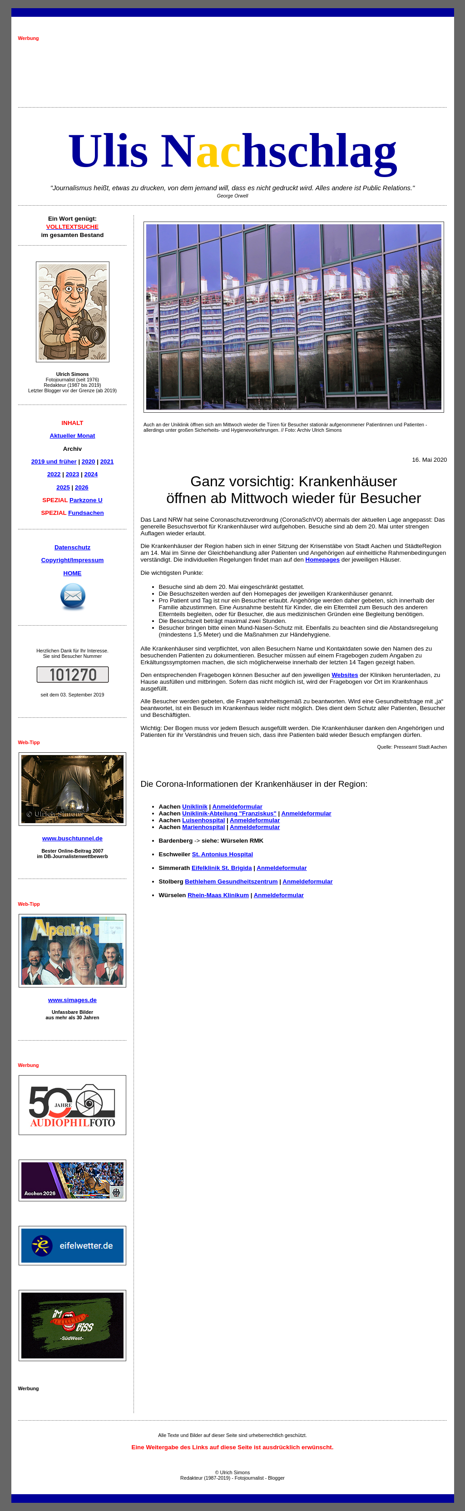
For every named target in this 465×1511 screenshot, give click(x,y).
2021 (107, 461)
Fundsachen (86, 512)
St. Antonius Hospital (222, 854)
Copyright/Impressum (72, 560)
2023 (72, 474)
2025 (63, 487)
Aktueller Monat (72, 435)
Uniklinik (195, 806)
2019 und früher (54, 461)
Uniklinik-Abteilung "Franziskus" (229, 813)
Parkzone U (86, 500)
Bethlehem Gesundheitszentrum (231, 881)
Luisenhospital (203, 820)
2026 (82, 487)
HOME (73, 573)
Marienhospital (203, 827)
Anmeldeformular (237, 806)
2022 (54, 474)
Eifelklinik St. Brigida (222, 867)
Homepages (323, 559)
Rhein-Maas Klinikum (218, 895)
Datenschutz (72, 547)
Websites (344, 675)
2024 (91, 474)
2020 (88, 461)
